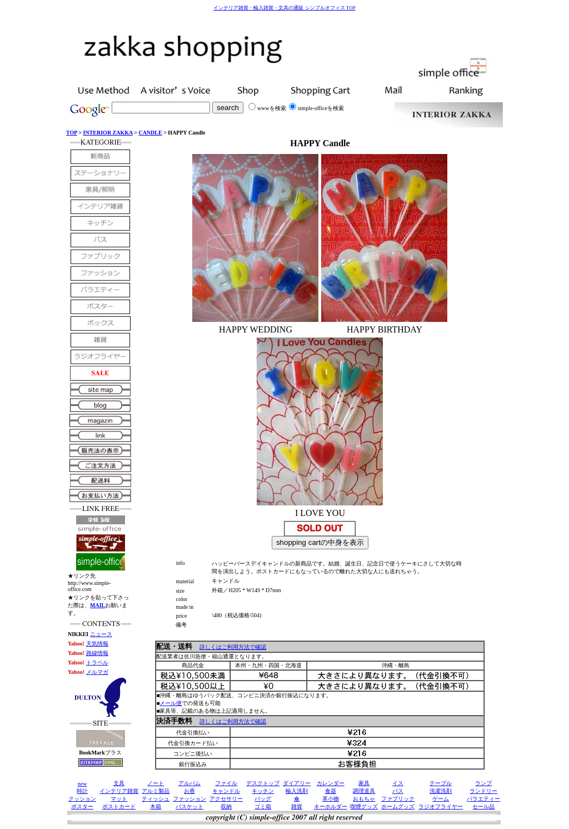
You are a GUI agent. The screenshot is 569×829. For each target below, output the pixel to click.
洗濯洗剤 (441, 791)
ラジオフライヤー (440, 806)
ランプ (483, 783)
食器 (330, 791)
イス (397, 783)
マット (119, 799)
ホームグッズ (398, 806)
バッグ (262, 799)
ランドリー (483, 791)
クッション (82, 799)
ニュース (101, 634)
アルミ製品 (155, 791)
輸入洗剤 (297, 791)
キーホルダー (330, 806)
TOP (71, 133)
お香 (189, 791)
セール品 (483, 806)
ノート (155, 783)
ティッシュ (155, 799)
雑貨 (296, 806)
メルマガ (97, 672)
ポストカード (119, 806)
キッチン (263, 791)
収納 (226, 806)
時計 (82, 791)
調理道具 (364, 791)
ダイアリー (297, 783)
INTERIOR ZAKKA (108, 133)
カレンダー (331, 783)
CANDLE (150, 133)
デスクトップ (262, 783)
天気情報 (97, 644)
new (82, 784)
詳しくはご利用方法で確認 (232, 647)
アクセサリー (226, 799)
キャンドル (226, 791)
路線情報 (97, 653)
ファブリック (398, 799)
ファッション (189, 799)
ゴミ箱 (262, 806)
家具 (364, 783)
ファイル (226, 783)
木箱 (155, 806)
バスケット (189, 806)
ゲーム (440, 799)
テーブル (441, 783)
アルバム (189, 783)
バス (397, 791)
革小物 (330, 799)
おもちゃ (364, 799)
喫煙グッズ (364, 806)
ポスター (82, 806)
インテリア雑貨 (118, 791)
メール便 (170, 703)
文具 (118, 783)
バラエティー (483, 799)
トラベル (97, 662)
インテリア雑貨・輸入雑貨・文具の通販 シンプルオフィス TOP (284, 8)
